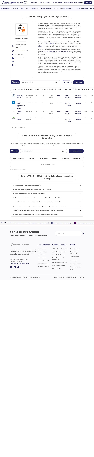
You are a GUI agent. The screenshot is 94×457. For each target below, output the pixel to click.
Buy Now (66, 82)
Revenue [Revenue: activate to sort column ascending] (55, 159)
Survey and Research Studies (59, 262)
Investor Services (56, 268)
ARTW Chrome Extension (44, 266)
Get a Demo (88, 2)
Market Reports (74, 261)
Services (70, 2)
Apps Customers (42, 252)
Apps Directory (41, 255)
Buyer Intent (25, 2)
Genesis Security (19, 118)
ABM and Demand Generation (60, 249)
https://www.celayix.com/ (21, 51)
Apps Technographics (43, 263)
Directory (47, 2)
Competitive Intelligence (58, 252)
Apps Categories (42, 258)
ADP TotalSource (23, 223)
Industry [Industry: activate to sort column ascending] (32, 159)
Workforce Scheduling (78, 96)
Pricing (66, 2)
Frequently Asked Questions (74, 257)
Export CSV (78, 82)
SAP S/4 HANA (24, 8)
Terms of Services (58, 277)
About (75, 2)
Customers (41, 2)
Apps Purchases (42, 249)
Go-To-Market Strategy (58, 255)
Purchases (34, 2)
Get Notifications (76, 151)
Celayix (59, 95)
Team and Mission (74, 249)
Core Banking (71, 223)
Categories (54, 2)
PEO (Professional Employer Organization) (41, 223)
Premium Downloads (75, 267)
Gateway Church (66, 48)
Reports (20, 2)
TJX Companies (35, 8)
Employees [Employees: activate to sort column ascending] (44, 159)
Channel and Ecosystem (58, 265)
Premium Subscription (75, 264)
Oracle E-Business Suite (48, 8)
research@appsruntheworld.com (19, 263)
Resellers (60, 2)
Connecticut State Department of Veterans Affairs (55, 51)
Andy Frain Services (48, 43)
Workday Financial (72, 8)
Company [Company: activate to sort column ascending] (21, 159)
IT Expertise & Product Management (58, 258)
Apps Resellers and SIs (43, 260)
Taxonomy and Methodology (74, 252)
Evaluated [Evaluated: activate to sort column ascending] (77, 159)
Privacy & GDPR (71, 277)
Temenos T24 (62, 223)
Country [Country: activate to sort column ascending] (65, 159)
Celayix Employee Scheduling (68, 97)
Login (79, 2)
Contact (72, 270)
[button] (15, 82)
